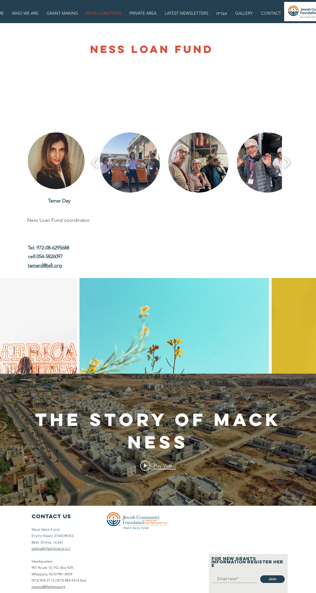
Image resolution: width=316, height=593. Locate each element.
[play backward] (95, 162)
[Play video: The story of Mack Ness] (158, 465)
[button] (130, 162)
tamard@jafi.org (45, 266)
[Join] (272, 579)
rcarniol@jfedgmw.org (48, 587)
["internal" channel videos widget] (158, 440)
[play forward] (287, 162)
